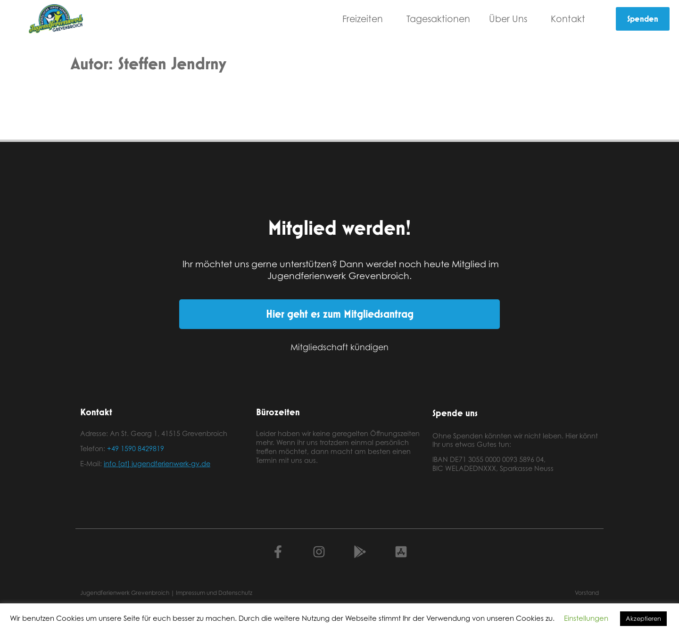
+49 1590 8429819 (135, 449)
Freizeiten (365, 18)
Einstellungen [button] (586, 618)
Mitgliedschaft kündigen (339, 347)
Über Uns (510, 18)
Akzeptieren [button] (643, 618)
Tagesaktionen (438, 18)
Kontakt (570, 18)
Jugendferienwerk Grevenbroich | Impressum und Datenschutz (166, 592)
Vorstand (587, 592)
